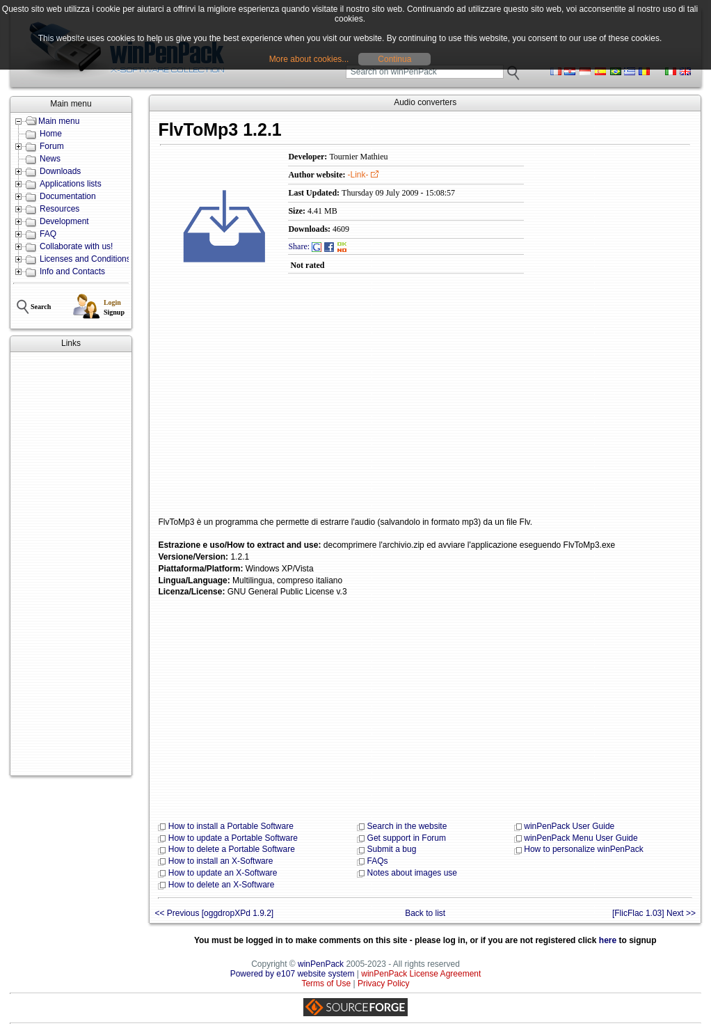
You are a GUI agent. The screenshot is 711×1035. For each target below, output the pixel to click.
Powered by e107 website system (292, 974)
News (50, 159)
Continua (394, 59)
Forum (52, 146)
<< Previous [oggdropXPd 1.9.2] (213, 913)
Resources (59, 209)
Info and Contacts (72, 271)
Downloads (60, 171)
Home (51, 134)
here (607, 940)
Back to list (425, 913)
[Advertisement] (71, 564)
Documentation (68, 196)
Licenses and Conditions (85, 259)
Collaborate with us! (76, 246)
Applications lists (71, 184)
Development (64, 221)
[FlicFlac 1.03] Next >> (654, 913)
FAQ (48, 234)
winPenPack (321, 964)
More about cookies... (309, 59)
